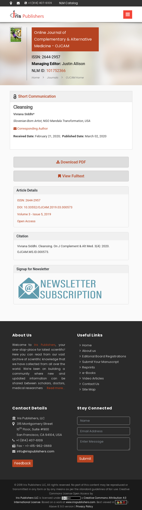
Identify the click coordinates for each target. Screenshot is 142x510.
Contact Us (89, 384)
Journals (52, 77)
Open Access (26, 221)
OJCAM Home (75, 77)
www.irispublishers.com (80, 502)
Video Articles (92, 378)
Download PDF (71, 162)
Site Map (88, 389)
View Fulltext (71, 176)
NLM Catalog (68, 3)
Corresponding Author (30, 128)
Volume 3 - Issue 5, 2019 (34, 214)
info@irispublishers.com (35, 451)
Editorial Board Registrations (103, 356)
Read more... (56, 388)
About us (88, 350)
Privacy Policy (84, 506)
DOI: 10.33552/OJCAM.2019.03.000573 (45, 207)
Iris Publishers (45, 345)
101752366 (49, 70)
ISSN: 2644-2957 (29, 200)
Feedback (22, 463)
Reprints (87, 367)
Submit (85, 458)
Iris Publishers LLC (27, 498)
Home (36, 77)
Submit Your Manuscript (99, 362)
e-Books (88, 373)
